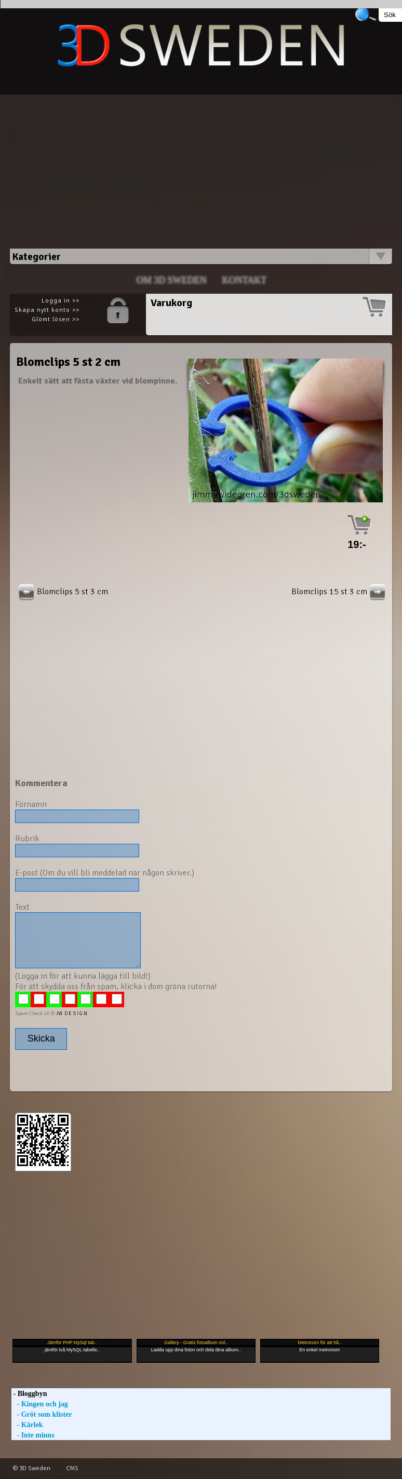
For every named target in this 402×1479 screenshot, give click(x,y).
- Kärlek (27, 1425)
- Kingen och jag (39, 1404)
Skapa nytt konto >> (47, 310)
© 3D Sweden (31, 1468)
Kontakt (244, 280)
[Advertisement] (201, 167)
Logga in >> (60, 301)
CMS (72, 1468)
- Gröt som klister (41, 1414)
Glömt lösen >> (55, 319)
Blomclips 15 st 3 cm (339, 591)
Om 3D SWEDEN (171, 280)
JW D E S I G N (71, 1013)
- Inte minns (33, 1435)
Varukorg (171, 302)
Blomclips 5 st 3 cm (62, 591)
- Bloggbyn (29, 1394)
